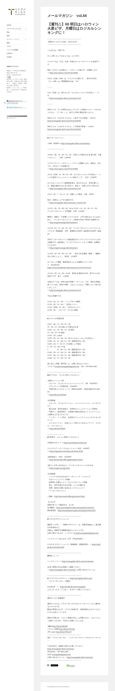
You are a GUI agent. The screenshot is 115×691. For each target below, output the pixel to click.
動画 (8, 43)
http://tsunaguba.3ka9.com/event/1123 (65, 290)
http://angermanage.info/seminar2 (64, 248)
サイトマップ (11, 118)
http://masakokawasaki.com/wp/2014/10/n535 (77, 510)
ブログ (9, 46)
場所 (8, 36)
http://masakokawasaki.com (75, 443)
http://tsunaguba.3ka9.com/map (60, 649)
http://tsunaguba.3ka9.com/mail (63, 570)
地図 (9, 77)
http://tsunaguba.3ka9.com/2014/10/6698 (64, 129)
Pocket (72, 666)
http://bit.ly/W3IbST (57, 428)
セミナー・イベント (13, 39)
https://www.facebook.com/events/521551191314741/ (69, 267)
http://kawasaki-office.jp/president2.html (66, 459)
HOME (9, 25)
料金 (8, 32)
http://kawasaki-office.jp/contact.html (69, 496)
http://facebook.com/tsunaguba (73, 587)
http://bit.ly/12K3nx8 (58, 395)
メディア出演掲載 (12, 50)
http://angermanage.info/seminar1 (64, 222)
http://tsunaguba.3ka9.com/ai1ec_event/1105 (68, 202)
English (9, 57)
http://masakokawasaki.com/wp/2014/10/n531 (75, 507)
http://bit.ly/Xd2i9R (59, 626)
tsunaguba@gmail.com (61, 654)
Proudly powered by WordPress (58, 687)
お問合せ (9, 53)
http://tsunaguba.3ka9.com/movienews (78, 561)
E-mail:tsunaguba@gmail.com (67, 366)
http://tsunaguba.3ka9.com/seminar (75, 143)
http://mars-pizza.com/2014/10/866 (64, 73)
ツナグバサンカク (12, 103)
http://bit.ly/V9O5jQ (67, 629)
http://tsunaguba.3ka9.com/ (81, 578)
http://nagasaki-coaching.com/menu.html (66, 451)
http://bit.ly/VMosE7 (64, 632)
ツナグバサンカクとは (14, 29)
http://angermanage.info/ (60, 468)
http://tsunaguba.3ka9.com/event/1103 (65, 98)
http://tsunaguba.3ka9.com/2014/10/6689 (64, 121)
